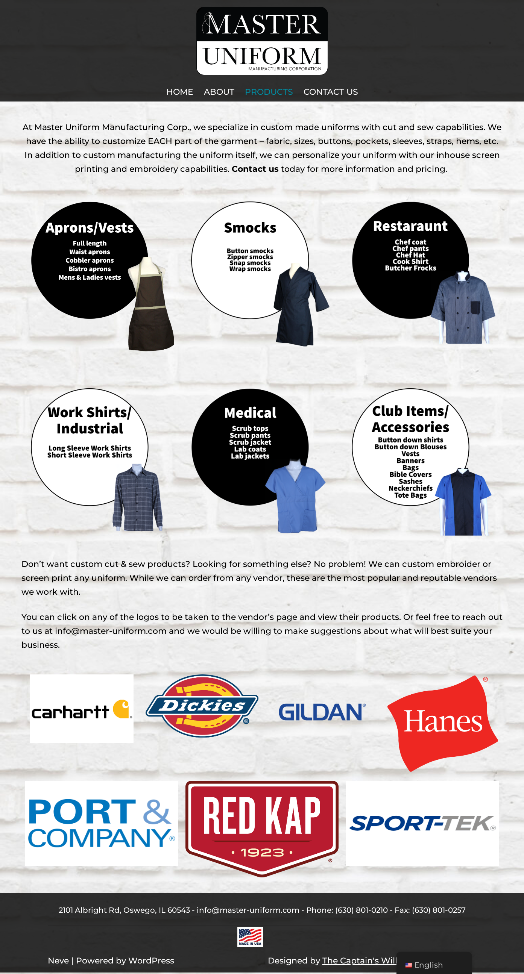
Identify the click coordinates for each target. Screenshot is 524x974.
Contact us (255, 170)
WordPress (151, 962)
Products (269, 92)
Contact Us (331, 92)
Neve (58, 962)
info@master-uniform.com (111, 632)
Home (179, 92)
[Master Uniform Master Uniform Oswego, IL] (262, 41)
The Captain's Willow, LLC (376, 962)
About (219, 92)
